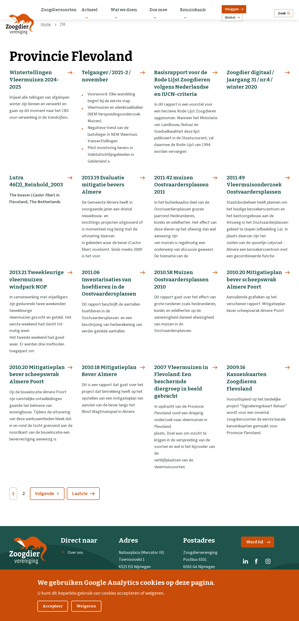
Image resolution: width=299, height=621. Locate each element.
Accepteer (53, 611)
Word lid (258, 542)
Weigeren (86, 611)
